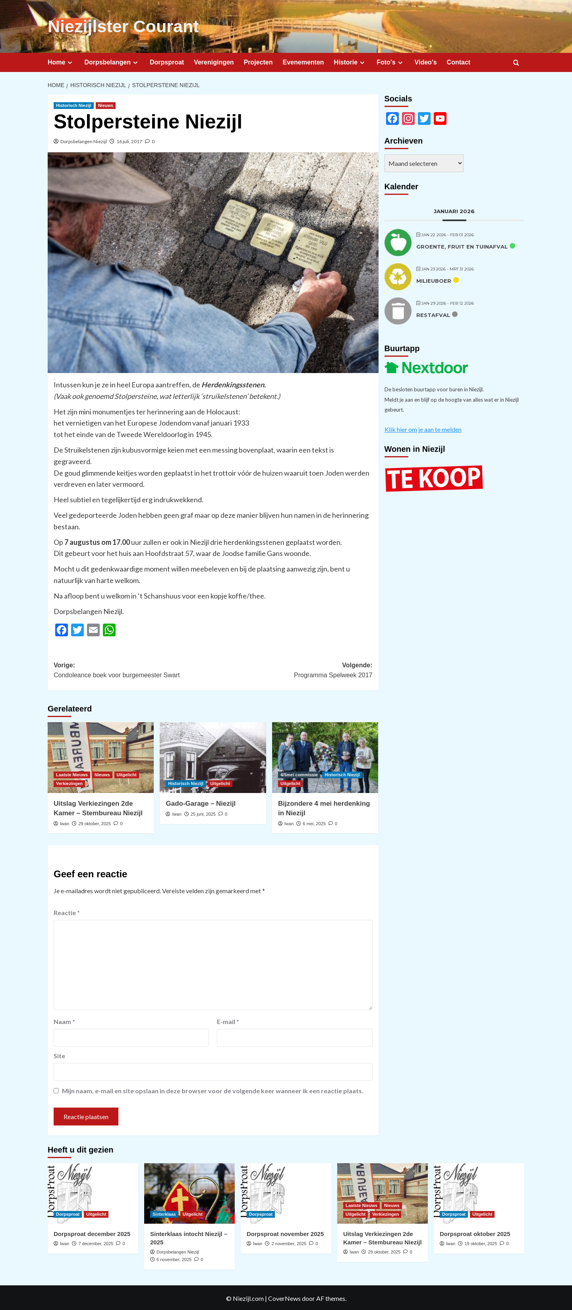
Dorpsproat (167, 61)
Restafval (433, 314)
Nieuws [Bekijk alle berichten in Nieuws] (106, 104)
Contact (459, 61)
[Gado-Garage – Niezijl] (213, 756)
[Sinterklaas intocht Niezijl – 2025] (189, 1192)
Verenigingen (214, 61)
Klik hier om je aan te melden (423, 428)
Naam (64, 1020)
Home (61, 61)
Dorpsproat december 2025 (92, 1232)
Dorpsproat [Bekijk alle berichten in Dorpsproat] (67, 1213)
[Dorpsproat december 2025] (93, 1192)
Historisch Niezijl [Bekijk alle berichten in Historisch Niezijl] (73, 104)
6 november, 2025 (174, 1258)
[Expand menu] (69, 61)
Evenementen (303, 61)
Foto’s (390, 61)
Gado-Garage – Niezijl (201, 802)
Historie (350, 61)
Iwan (64, 822)
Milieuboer (433, 279)
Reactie (67, 911)
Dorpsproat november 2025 (285, 1232)
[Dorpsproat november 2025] (286, 1192)
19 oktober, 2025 (480, 1242)
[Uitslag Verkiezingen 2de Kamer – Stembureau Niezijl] (101, 756)
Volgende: (292, 670)
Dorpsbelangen (111, 61)
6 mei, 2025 (314, 822)
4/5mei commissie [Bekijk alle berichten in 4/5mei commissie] (299, 773)
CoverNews (284, 1296)
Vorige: (133, 670)
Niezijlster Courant (118, 26)
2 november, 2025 (288, 1242)
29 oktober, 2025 (94, 822)
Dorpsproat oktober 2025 (475, 1232)
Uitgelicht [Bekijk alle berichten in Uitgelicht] (127, 773)
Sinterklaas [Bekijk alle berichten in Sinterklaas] (164, 1213)
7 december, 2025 (95, 1242)
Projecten (258, 61)
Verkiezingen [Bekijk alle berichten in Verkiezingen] (69, 782)
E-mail (228, 1020)
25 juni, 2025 (203, 812)
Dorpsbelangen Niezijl (83, 140)
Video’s (426, 61)
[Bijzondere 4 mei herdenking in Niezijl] (325, 756)
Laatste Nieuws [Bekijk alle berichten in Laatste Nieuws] (72, 773)
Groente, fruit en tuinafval (462, 245)
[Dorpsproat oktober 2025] (479, 1192)
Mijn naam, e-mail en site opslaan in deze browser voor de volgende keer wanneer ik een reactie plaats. (212, 1089)
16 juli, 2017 (129, 140)
